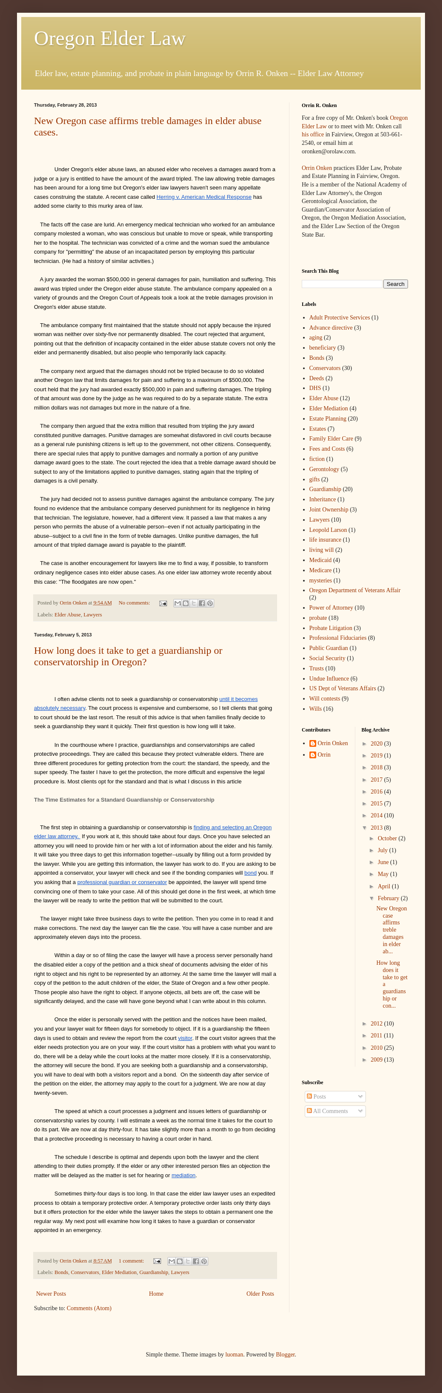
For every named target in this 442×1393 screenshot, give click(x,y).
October (388, 838)
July (383, 850)
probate (318, 618)
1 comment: (132, 1261)
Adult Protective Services (339, 317)
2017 (377, 780)
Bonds (61, 1272)
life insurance (325, 540)
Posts (316, 1096)
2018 (377, 767)
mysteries (320, 580)
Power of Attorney (331, 608)
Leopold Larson (328, 530)
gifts (314, 479)
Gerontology (324, 469)
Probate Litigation (330, 628)
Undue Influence (329, 678)
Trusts (316, 668)
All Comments (327, 1111)
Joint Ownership (328, 509)
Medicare (320, 570)
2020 (377, 743)
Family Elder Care (331, 438)
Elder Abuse (67, 615)
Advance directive (331, 328)
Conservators (85, 1272)
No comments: (135, 603)
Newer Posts (51, 1294)
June (384, 862)
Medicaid (320, 560)
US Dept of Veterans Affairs (342, 688)
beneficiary (322, 348)
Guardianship (153, 1272)
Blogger (285, 1354)
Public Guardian (328, 648)
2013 (377, 828)
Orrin (324, 755)
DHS (315, 388)
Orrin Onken (317, 168)
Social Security (327, 658)
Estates (317, 429)
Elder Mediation (119, 1272)
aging (316, 337)
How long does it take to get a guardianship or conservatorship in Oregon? (128, 656)
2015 (377, 803)
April (385, 886)
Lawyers (92, 615)
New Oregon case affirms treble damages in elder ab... (391, 930)
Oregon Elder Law (110, 38)
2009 (377, 1060)
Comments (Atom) (89, 1308)
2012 (377, 1023)
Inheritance (322, 499)
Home (156, 1294)
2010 (377, 1048)
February (389, 898)
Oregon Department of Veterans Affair (355, 590)
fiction (317, 459)
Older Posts (260, 1294)
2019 (377, 755)
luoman (234, 1354)
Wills (315, 709)
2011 (377, 1035)
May (384, 874)
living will (321, 550)
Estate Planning (328, 418)
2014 (377, 815)
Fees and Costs (327, 449)
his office (313, 134)
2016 (377, 791)
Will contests (324, 698)
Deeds (316, 378)
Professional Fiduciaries (338, 638)
